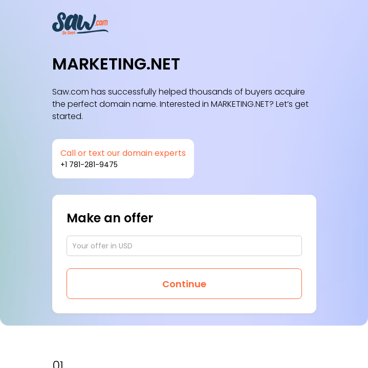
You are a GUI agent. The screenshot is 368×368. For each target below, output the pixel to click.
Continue (184, 284)
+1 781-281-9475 (89, 164)
